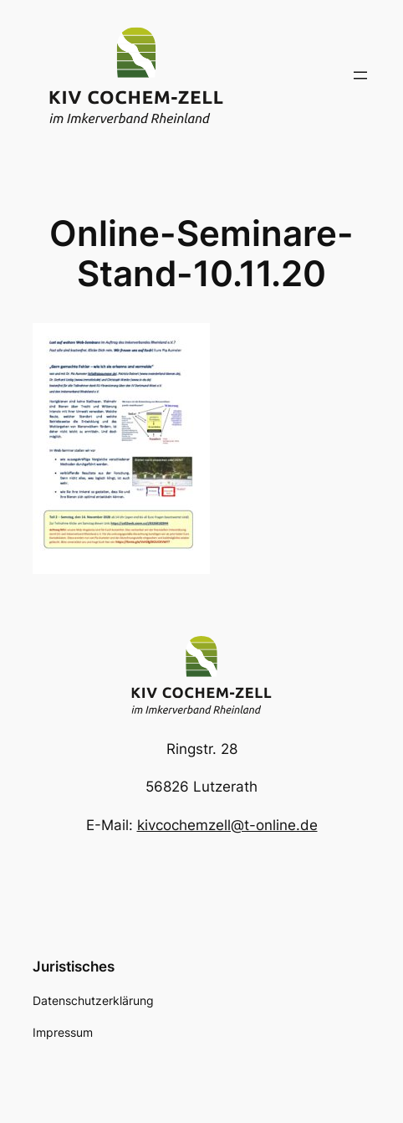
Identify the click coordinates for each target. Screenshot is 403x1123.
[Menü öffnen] (360, 75)
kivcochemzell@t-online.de (227, 825)
